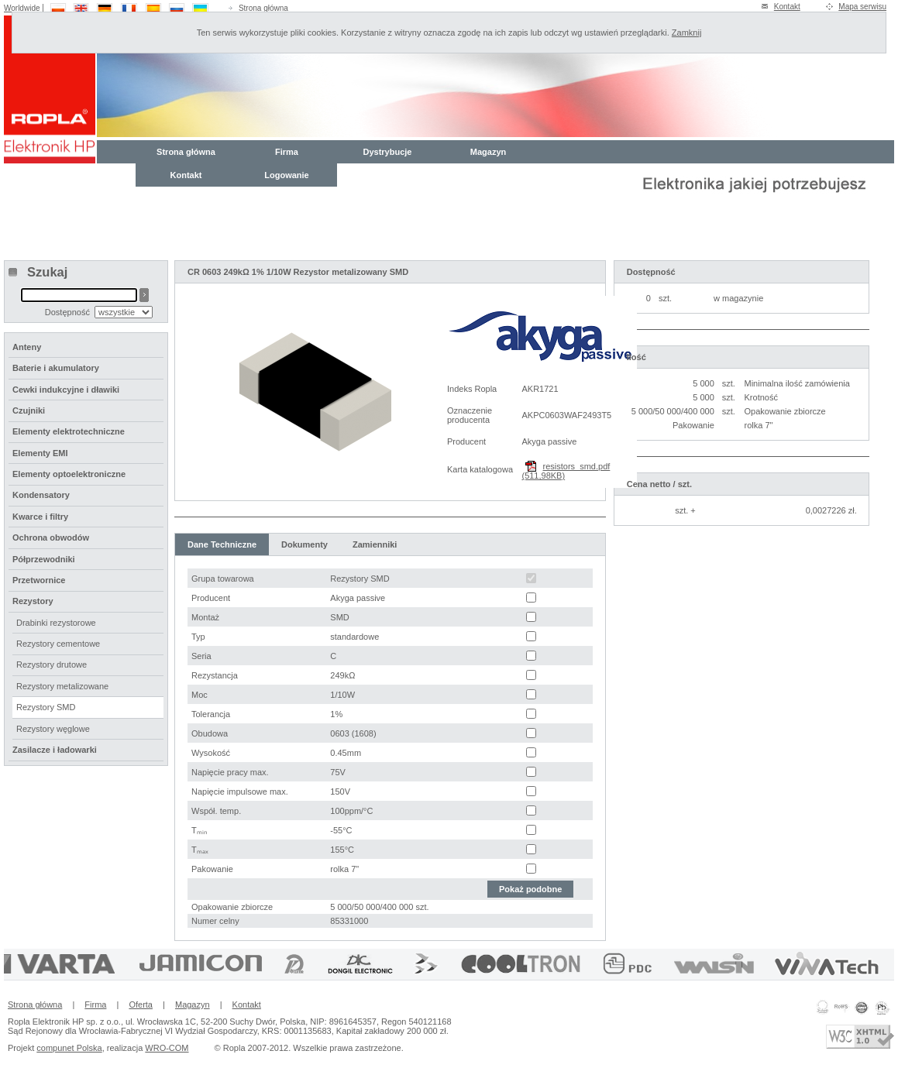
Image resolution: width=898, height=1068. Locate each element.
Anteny (26, 347)
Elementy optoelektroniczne (69, 474)
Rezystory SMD (45, 707)
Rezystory (32, 601)
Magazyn (488, 151)
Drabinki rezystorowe (56, 622)
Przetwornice (38, 580)
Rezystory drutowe (51, 664)
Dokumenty (304, 544)
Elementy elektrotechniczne (68, 431)
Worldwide (22, 8)
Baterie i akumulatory (55, 368)
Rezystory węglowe (53, 728)
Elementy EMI (40, 453)
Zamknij (687, 32)
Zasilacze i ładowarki (54, 749)
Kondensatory (41, 495)
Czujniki (28, 410)
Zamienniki (375, 544)
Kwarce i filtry (40, 516)
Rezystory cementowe (58, 643)
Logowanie (286, 175)
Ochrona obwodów (50, 537)
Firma (286, 151)
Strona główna (263, 8)
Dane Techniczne (222, 544)
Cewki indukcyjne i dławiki (65, 389)
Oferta (141, 1004)
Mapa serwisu (862, 6)
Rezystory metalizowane (62, 686)
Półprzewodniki (43, 559)
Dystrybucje (387, 151)
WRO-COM (166, 1048)
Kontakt (787, 6)
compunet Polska (68, 1048)
